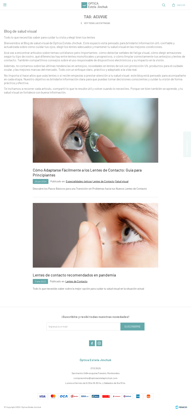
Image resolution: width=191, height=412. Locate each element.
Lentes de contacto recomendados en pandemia (74, 275)
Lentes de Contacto (104, 181)
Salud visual (121, 181)
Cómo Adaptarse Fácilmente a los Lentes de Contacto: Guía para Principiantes (87, 172)
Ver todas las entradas (97, 23)
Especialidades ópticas (79, 181)
